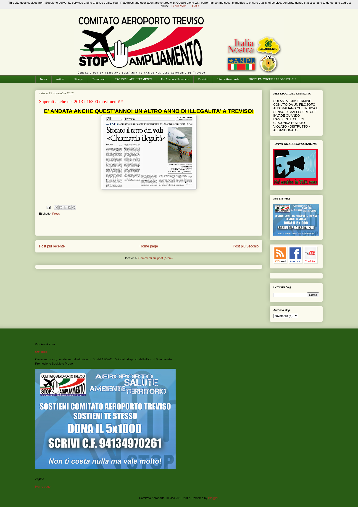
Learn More (179, 6)
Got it (195, 6)
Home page (149, 246)
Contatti (203, 79)
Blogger (213, 498)
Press (56, 213)
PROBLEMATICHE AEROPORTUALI (272, 79)
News (43, 79)
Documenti (99, 79)
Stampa (78, 79)
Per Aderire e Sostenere (175, 79)
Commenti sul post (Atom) (155, 258)
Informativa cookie (228, 79)
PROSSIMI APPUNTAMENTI (133, 79)
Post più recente (52, 246)
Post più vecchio (246, 246)
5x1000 (41, 352)
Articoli (60, 79)
